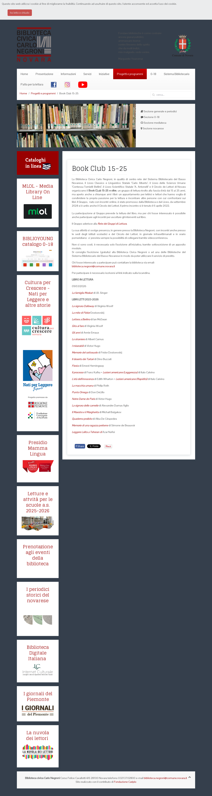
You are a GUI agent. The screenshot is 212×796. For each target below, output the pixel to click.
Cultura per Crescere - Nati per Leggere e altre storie (38, 293)
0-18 (153, 74)
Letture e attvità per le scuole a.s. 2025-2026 (38, 502)
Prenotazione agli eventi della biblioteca (38, 555)
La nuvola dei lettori (37, 735)
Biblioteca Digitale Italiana (38, 653)
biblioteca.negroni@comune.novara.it (93, 266)
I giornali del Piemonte (37, 696)
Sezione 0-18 (150, 117)
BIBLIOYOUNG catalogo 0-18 (37, 241)
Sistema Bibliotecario (176, 74)
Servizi (87, 74)
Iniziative (104, 74)
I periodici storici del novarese (37, 595)
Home (24, 74)
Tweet (90, 446)
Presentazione (44, 74)
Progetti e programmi (130, 74)
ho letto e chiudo (19, 12)
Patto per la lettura (32, 84)
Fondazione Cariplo (125, 782)
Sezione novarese (152, 128)
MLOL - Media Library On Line (37, 192)
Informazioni (68, 74)
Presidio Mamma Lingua (38, 448)
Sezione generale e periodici (159, 111)
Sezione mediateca (153, 122)
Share (80, 446)
